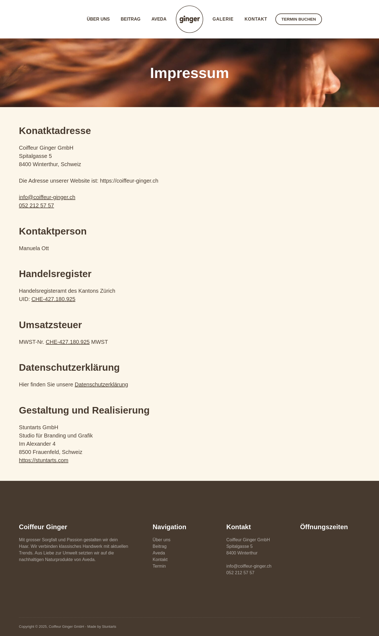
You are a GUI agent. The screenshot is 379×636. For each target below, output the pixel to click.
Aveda (158, 19)
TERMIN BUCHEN (298, 19)
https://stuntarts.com (43, 460)
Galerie (223, 19)
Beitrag (130, 19)
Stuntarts (109, 626)
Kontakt (256, 19)
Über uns (98, 19)
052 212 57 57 (36, 205)
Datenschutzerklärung (101, 384)
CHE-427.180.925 (53, 299)
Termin (159, 566)
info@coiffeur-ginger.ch (47, 197)
